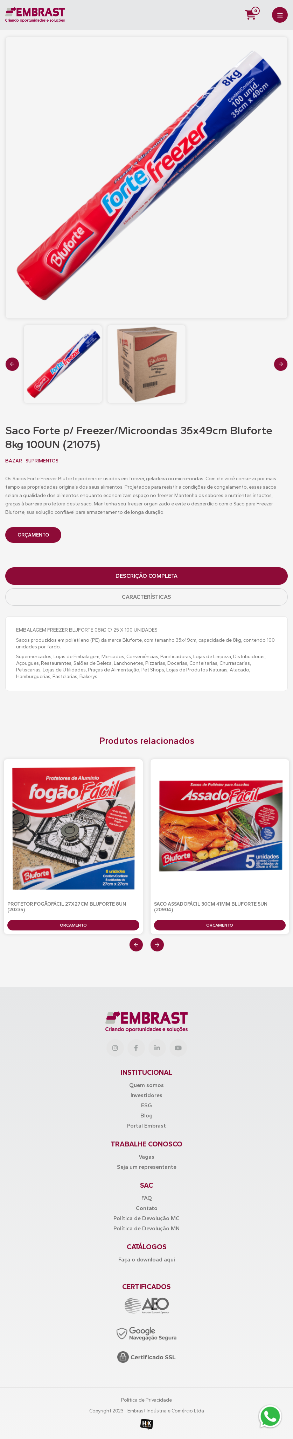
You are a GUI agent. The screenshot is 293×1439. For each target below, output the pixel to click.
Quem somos (146, 1085)
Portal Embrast (146, 1125)
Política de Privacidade (146, 1400)
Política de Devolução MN (146, 1228)
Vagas (146, 1156)
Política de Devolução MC (146, 1218)
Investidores (146, 1095)
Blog (146, 1115)
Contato (147, 1208)
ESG (146, 1105)
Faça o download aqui (146, 1259)
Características (146, 596)
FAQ (146, 1198)
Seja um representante (146, 1167)
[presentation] (12, 364)
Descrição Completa (146, 576)
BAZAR (13, 461)
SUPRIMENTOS (42, 461)
